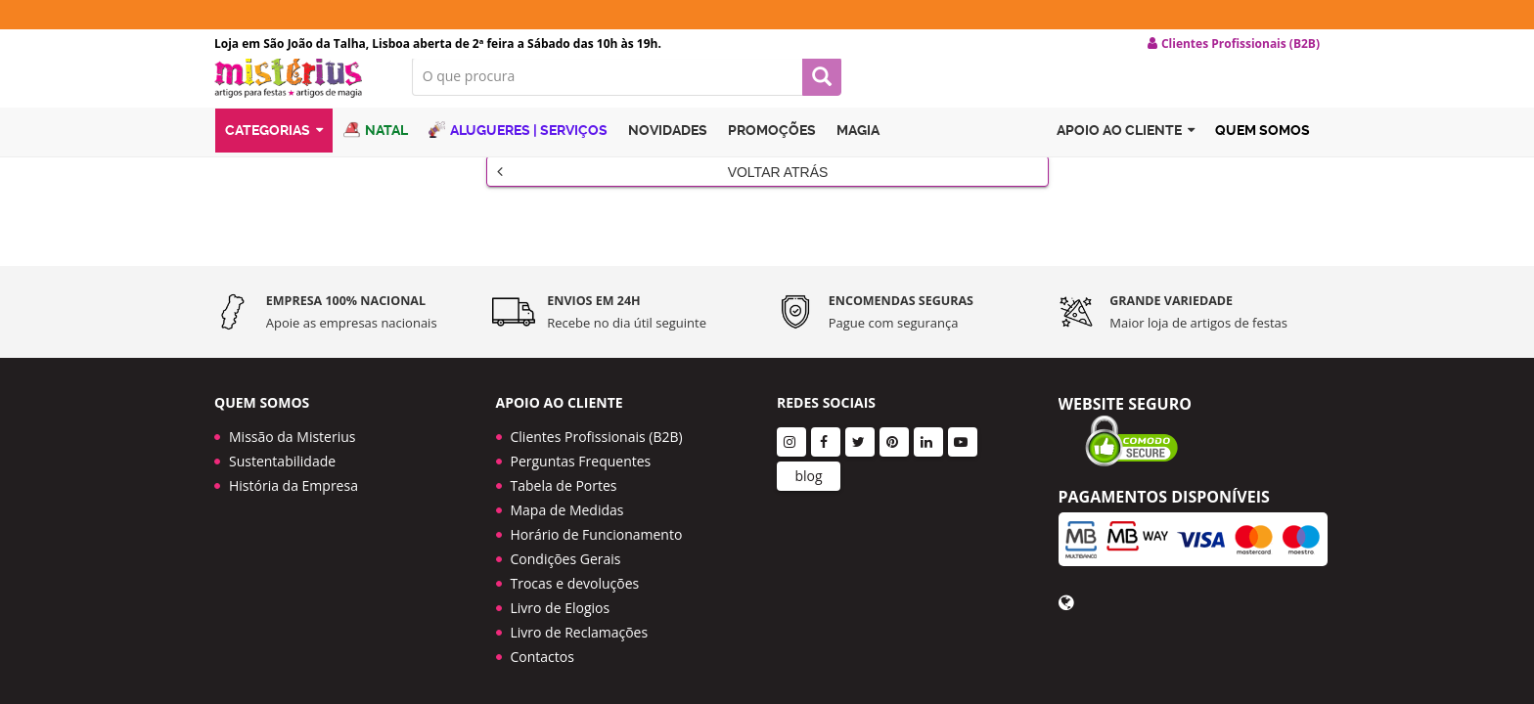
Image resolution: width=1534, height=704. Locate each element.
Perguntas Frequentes (581, 427)
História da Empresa (293, 451)
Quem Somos (1262, 149)
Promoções (772, 149)
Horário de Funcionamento (597, 500)
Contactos (542, 622)
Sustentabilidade (282, 427)
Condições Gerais (566, 524)
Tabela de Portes (564, 451)
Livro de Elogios (560, 573)
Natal (375, 149)
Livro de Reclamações (580, 598)
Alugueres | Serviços (518, 149)
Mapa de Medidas (567, 475)
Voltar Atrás (663, 186)
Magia (858, 149)
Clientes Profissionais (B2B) (597, 402)
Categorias (274, 150)
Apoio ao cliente (1126, 150)
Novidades (667, 149)
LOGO (298, 92)
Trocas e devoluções (575, 549)
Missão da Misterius (292, 402)
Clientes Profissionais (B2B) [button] (1234, 44)
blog (808, 441)
